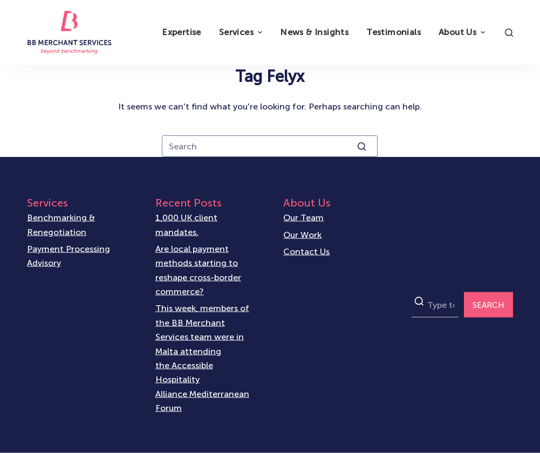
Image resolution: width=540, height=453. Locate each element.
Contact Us (306, 251)
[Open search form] (509, 33)
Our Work (302, 234)
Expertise (181, 32)
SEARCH (488, 305)
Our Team (303, 217)
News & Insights (314, 32)
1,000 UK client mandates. (186, 224)
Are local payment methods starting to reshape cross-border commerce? (198, 270)
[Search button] (361, 146)
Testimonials (393, 32)
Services (242, 32)
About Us (463, 32)
